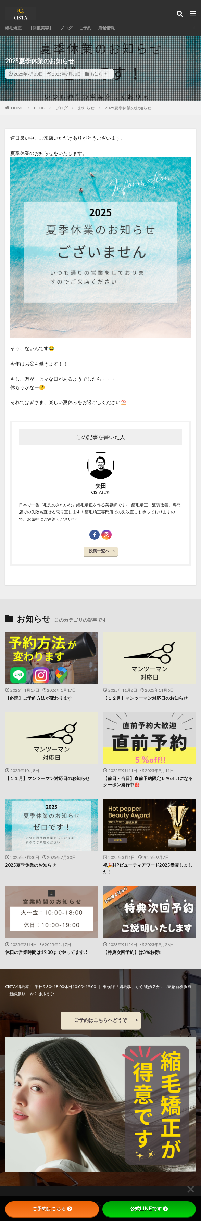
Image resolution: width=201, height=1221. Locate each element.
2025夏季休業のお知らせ (128, 107)
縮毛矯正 (13, 27)
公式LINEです (149, 1209)
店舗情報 (106, 27)
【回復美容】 (40, 27)
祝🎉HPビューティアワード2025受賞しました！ (147, 868)
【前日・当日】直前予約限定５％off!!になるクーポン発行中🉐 (148, 782)
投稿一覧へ (99, 550)
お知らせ (98, 74)
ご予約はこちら (52, 1209)
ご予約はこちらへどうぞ (100, 1020)
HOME (17, 108)
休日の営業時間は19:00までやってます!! (46, 952)
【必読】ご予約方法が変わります (38, 698)
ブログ (66, 27)
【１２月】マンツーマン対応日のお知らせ (145, 698)
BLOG (39, 107)
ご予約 (85, 27)
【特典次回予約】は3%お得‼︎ (132, 952)
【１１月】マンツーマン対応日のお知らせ (47, 778)
